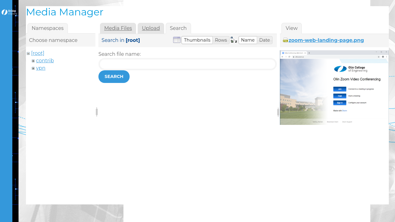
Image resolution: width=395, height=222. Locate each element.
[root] (37, 53)
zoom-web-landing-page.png (326, 40)
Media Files (118, 28)
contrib (45, 61)
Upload (151, 28)
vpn (40, 68)
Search (114, 76)
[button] (197, 40)
